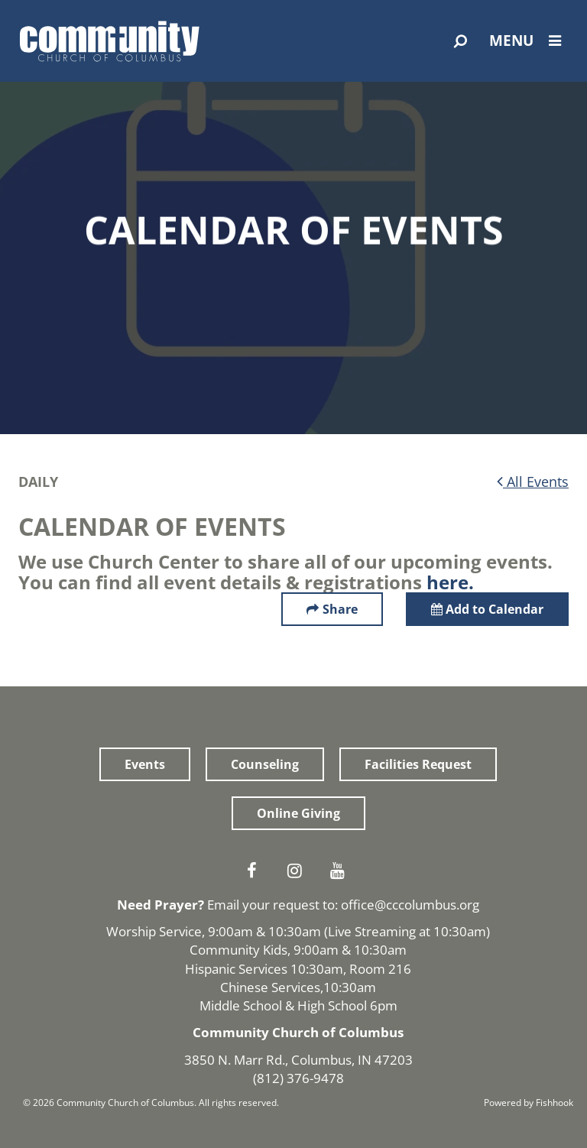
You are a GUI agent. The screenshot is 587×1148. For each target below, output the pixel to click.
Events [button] (145, 764)
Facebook (255, 870)
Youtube (341, 870)
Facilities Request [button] (418, 764)
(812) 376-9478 (298, 1078)
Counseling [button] (265, 764)
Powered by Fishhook (528, 1102)
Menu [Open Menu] (529, 40)
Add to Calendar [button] (487, 609)
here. (450, 582)
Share (340, 609)
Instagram (298, 870)
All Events (533, 481)
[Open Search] (460, 41)
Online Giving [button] (298, 813)
